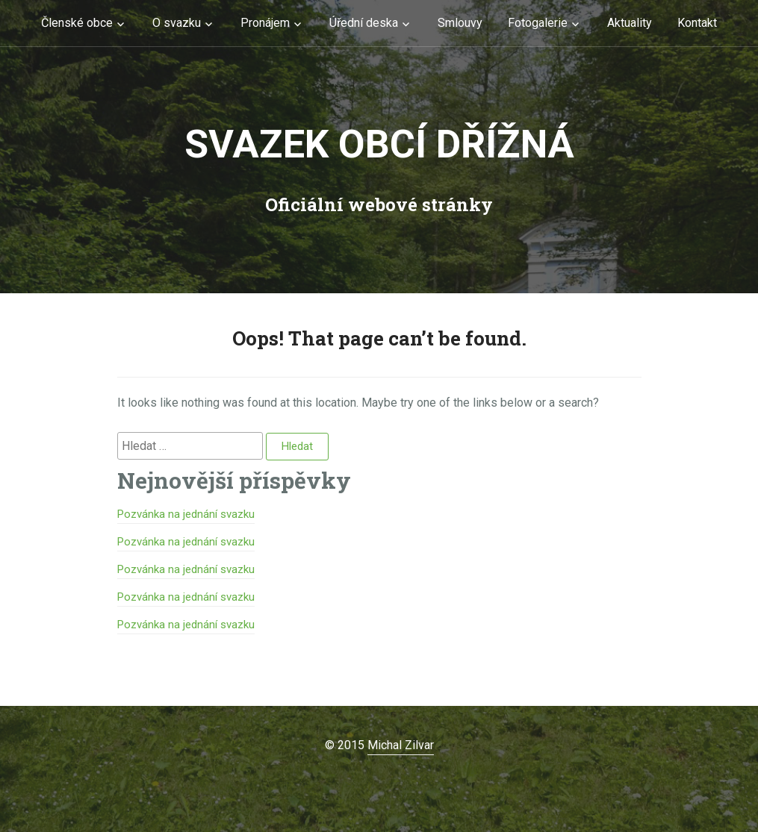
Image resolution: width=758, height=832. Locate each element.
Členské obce (77, 23)
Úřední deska (363, 23)
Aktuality (629, 23)
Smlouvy (460, 23)
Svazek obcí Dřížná (379, 144)
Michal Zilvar (400, 745)
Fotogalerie (538, 23)
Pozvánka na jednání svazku (186, 514)
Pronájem (265, 23)
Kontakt (697, 23)
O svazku (176, 23)
